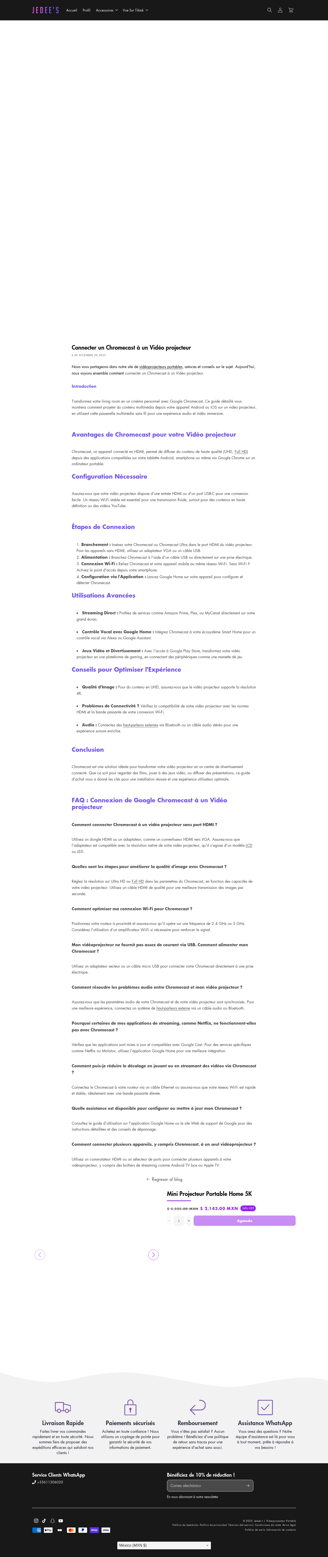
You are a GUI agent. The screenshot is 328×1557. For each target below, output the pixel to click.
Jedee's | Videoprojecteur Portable (275, 1520)
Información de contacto (281, 1529)
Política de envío (255, 1529)
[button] (106, 10)
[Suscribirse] (248, 1486)
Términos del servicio (241, 1525)
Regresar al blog (164, 1179)
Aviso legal (289, 1525)
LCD (249, 845)
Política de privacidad (213, 1525)
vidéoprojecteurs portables (160, 366)
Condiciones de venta (268, 1525)
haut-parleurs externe (173, 1008)
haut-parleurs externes (140, 725)
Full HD (241, 451)
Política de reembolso (186, 1525)
